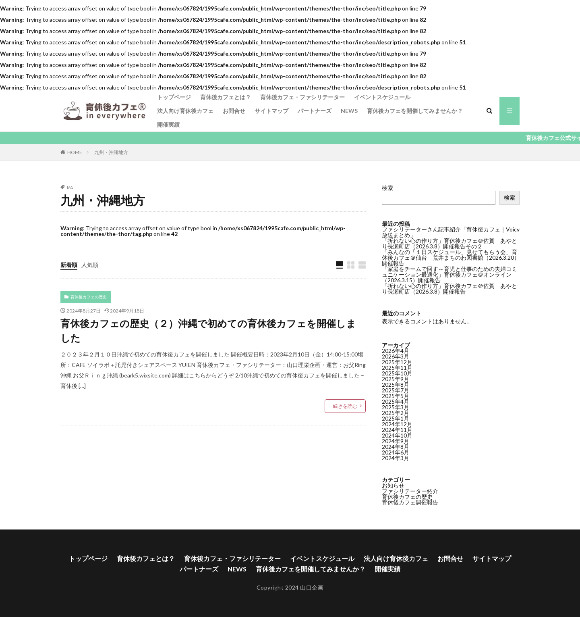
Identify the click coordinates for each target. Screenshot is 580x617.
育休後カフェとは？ (225, 97)
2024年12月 (397, 424)
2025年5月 (395, 395)
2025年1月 (395, 418)
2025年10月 (397, 373)
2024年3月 (395, 457)
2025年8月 (395, 384)
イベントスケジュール (382, 97)
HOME (74, 152)
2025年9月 (395, 378)
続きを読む (345, 406)
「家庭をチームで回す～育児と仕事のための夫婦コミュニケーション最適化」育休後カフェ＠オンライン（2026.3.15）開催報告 (449, 274)
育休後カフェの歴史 (88, 296)
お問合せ (234, 110)
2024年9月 (395, 441)
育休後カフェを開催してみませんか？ (415, 110)
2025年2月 (395, 412)
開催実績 (168, 124)
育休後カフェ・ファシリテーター (302, 97)
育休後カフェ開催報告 (410, 502)
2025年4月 (395, 401)
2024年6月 (395, 452)
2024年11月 (397, 429)
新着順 (68, 264)
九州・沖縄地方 (111, 152)
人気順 (89, 264)
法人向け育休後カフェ (185, 110)
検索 (387, 187)
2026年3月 (395, 356)
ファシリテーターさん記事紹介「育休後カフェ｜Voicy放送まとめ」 (451, 232)
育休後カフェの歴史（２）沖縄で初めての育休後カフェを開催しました (208, 330)
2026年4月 (395, 350)
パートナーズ (314, 110)
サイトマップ (271, 110)
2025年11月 (397, 367)
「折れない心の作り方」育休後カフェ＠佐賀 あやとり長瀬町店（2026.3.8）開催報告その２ (449, 243)
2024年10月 (397, 435)
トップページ (174, 97)
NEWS (349, 110)
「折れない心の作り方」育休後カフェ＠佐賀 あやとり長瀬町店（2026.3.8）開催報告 (449, 288)
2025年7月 (395, 390)
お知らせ (393, 485)
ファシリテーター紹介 (410, 491)
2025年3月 (395, 407)
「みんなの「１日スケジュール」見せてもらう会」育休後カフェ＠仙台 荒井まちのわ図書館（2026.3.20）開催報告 (451, 257)
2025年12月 (397, 362)
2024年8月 (395, 446)
